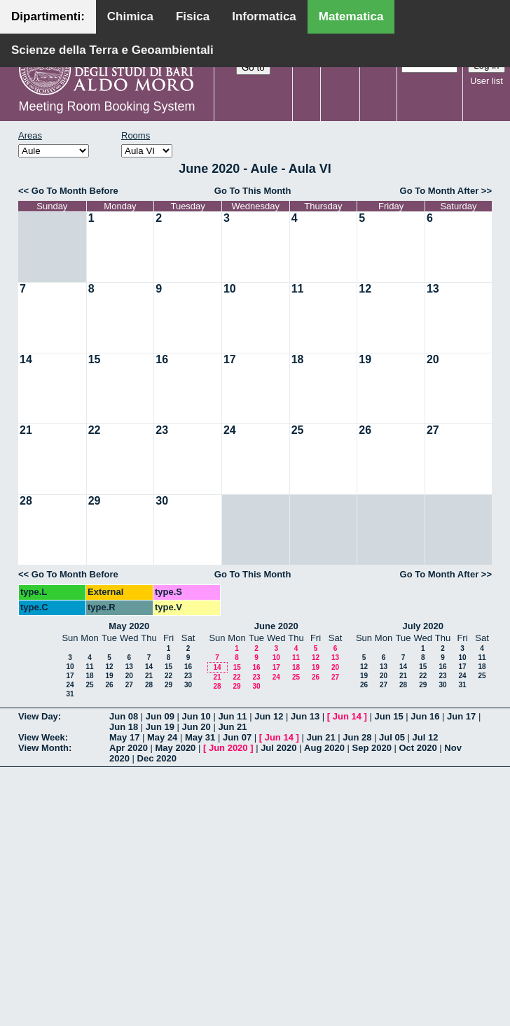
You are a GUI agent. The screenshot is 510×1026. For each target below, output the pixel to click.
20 (433, 359)
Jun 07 (237, 737)
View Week (41, 737)
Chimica (130, 16)
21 (26, 430)
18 (297, 359)
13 (433, 289)
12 (365, 289)
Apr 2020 (128, 748)
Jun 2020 (228, 748)
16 (162, 359)
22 (94, 430)
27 (433, 430)
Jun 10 (196, 716)
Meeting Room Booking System (106, 106)
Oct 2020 (417, 748)
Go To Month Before (75, 190)
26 (365, 430)
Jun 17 (461, 716)
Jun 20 (196, 727)
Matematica (351, 16)
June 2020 (276, 626)
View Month (43, 748)
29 (94, 501)
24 (229, 430)
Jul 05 (392, 737)
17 (229, 359)
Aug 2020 (324, 748)
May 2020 (129, 626)
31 (70, 694)
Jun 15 (388, 716)
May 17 (124, 737)
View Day (38, 716)
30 (162, 501)
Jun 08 (123, 716)
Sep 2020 (372, 748)
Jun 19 (160, 727)
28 (26, 501)
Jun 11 (232, 716)
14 (26, 359)
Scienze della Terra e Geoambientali (112, 50)
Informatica (264, 16)
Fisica (192, 16)
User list (486, 81)
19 (365, 359)
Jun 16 (425, 716)
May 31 (200, 737)
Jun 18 (123, 727)
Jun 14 (347, 716)
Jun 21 (232, 727)
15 (94, 359)
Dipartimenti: (48, 16)
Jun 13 (305, 716)
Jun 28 (357, 737)
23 (162, 430)
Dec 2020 (157, 758)
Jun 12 (268, 716)
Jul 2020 (278, 748)
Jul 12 (426, 737)
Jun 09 (160, 716)
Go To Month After (439, 190)
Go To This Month (252, 190)
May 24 (162, 737)
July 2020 (422, 626)
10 (229, 289)
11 (297, 289)
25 (297, 430)
